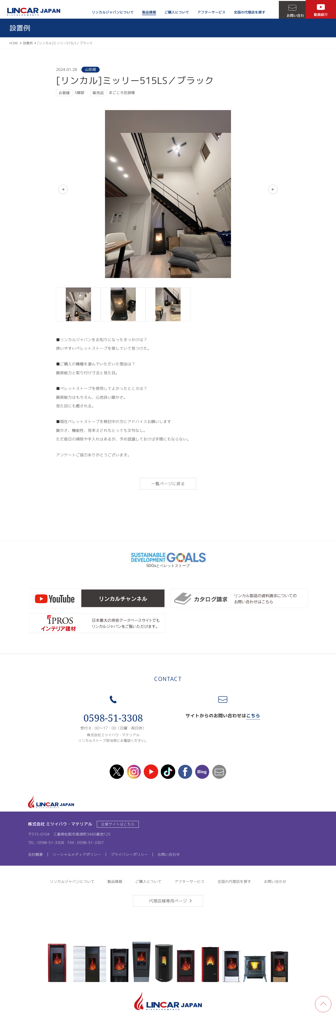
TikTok (168, 771)
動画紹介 (321, 14)
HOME (13, 43)
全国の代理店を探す (246, 12)
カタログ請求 (239, 598)
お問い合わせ (290, 14)
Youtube (151, 771)
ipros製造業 (97, 623)
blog (202, 771)
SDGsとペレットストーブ (168, 564)
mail (219, 771)
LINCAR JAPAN (35, 11)
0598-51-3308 (113, 718)
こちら (253, 715)
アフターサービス (208, 12)
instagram (134, 771)
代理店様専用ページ (168, 901)
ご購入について (173, 12)
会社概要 (35, 854)
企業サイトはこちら (118, 824)
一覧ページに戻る (168, 484)
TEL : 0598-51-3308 (46, 842)
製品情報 (146, 12)
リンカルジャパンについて (109, 12)
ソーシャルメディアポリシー (76, 854)
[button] (63, 189)
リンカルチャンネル (97, 598)
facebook (185, 771)
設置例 (28, 43)
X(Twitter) (117, 771)
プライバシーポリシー (129, 854)
